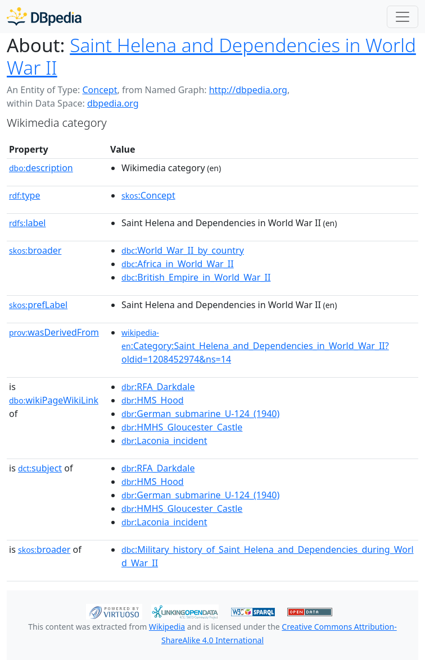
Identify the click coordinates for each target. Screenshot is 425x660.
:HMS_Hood (152, 400)
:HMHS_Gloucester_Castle (181, 427)
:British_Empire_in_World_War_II (195, 277)
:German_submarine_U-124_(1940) (200, 413)
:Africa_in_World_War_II (177, 264)
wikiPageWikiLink (53, 400)
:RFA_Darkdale (158, 387)
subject (40, 468)
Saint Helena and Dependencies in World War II (211, 56)
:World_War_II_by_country (182, 250)
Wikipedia (167, 626)
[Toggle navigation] (402, 17)
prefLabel (38, 305)
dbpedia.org (113, 103)
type (24, 195)
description (41, 168)
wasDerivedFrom (54, 332)
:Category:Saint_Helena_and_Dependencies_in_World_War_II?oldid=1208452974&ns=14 (255, 346)
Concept (99, 90)
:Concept (148, 195)
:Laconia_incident (164, 440)
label (27, 223)
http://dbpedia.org (248, 90)
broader (35, 250)
